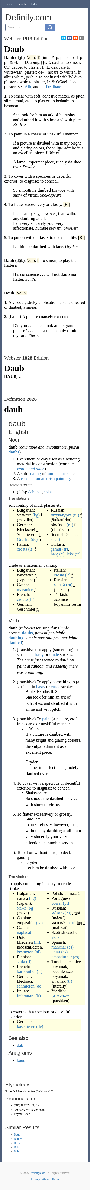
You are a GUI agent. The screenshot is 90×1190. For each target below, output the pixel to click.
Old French (19, 1091)
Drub (17, 1143)
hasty (39, 654)
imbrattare (26, 995)
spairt (55, 539)
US (17, 1109)
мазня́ (59, 584)
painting (63, 478)
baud (21, 1060)
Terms (55, 1179)
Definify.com (37, 1173)
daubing (16, 637)
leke (70, 554)
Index (34, 4)
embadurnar (61, 956)
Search (22, 4)
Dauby (18, 1138)
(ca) (39, 922)
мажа (21, 908)
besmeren (25, 952)
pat (39, 492)
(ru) (76, 515)
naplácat (24, 932)
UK (17, 1105)
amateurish (45, 478)
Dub (16, 1147)
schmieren (26, 986)
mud (50, 473)
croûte (22, 599)
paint (46, 719)
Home (9, 4)
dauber (31, 1091)
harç (54, 554)
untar (55, 952)
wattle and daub (31, 468)
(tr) (65, 549)
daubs (14, 452)
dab (31, 492)
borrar (56, 903)
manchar (58, 947)
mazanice (25, 589)
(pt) (66, 903)
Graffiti (23, 539)
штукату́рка (61, 515)
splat (48, 492)
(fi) (29, 961)
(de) (34, 539)
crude (25, 478)
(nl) (37, 942)
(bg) (36, 515)
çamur (56, 549)
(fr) (32, 599)
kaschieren (26, 1026)
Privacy (35, 1179)
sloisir (56, 937)
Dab (16, 1151)
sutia (21, 961)
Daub (17, 1134)
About (45, 1179)
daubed (15, 642)
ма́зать (57, 913)
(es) (70, 947)
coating (34, 473)
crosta (22, 549)
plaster (62, 473)
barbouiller (26, 971)
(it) (30, 549)
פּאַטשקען (60, 995)
